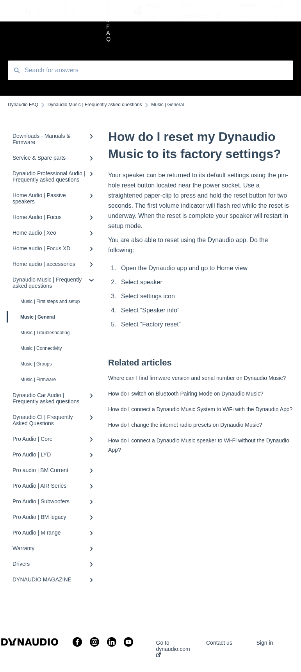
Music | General (31, 317)
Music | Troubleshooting (45, 332)
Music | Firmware (38, 379)
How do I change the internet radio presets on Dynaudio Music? (185, 425)
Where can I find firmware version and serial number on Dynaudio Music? (197, 378)
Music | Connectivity (41, 348)
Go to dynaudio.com (173, 648)
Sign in (264, 643)
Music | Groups (36, 364)
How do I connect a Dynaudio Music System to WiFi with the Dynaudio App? (200, 409)
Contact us (219, 643)
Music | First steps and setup (50, 301)
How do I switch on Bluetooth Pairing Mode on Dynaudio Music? (186, 393)
